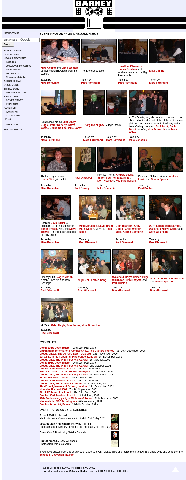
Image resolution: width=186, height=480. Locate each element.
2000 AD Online (106, 471)
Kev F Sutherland (126, 180)
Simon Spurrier (106, 177)
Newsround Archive (17, 77)
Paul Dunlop (82, 188)
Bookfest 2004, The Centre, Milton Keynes (65, 371)
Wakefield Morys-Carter (163, 228)
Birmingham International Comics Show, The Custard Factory (77, 350)
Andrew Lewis (124, 174)
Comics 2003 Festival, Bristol (57, 380)
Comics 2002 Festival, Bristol (57, 395)
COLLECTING (13, 115)
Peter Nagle (58, 325)
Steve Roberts (158, 278)
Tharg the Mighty (93, 125)
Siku (65, 122)
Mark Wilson (86, 228)
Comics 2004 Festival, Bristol (57, 368)
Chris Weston (70, 67)
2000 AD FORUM (13, 129)
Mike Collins (48, 67)
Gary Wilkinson (158, 231)
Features (11, 62)
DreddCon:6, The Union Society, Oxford (64, 359)
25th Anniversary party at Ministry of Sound (66, 398)
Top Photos (12, 73)
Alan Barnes (172, 225)
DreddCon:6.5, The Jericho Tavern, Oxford (65, 353)
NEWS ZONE (11, 33)
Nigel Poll (84, 280)
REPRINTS (12, 104)
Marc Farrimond (91, 82)
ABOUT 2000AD (13, 81)
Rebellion (78, 468)
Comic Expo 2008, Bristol (55, 347)
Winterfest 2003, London (54, 377)
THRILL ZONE (11, 88)
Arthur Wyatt (133, 280)
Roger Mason (64, 277)
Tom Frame (73, 325)
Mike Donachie (50, 82)
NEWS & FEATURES (15, 58)
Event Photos (13, 69)
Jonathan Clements (130, 66)
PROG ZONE (11, 96)
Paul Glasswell (84, 177)
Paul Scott (161, 126)
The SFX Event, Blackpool (55, 392)
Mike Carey (74, 128)
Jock (118, 231)
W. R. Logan (156, 225)
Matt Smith (123, 177)
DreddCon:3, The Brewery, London (61, 383)
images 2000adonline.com (57, 454)
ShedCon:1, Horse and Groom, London (63, 386)
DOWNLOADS (11, 54)
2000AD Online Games (18, 65)
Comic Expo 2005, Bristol (55, 362)
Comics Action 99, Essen (55, 404)
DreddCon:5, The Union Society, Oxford (64, 365)
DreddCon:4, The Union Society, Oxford (64, 374)
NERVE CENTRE (13, 50)
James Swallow (127, 69)
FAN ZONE (10, 108)
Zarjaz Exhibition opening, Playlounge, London (68, 356)
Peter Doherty (58, 125)
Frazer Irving (98, 280)
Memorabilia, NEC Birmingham (58, 401)
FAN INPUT (12, 112)
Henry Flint (47, 179)
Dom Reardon (105, 180)
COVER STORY (14, 100)
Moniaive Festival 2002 (53, 389)
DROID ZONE (11, 85)
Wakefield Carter (78, 471)
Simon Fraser (49, 228)
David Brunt (58, 222)
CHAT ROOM (11, 124)
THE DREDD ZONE (16, 92)
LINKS (7, 119)
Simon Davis (176, 278)
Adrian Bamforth (133, 231)
